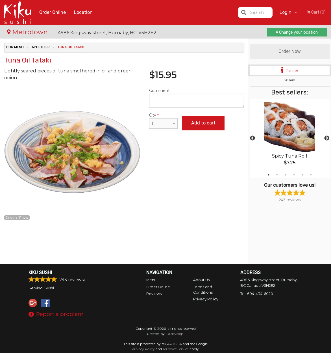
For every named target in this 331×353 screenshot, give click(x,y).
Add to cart (203, 123)
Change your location (297, 32)
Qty (163, 121)
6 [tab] (311, 175)
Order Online (52, 12)
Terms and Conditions (203, 289)
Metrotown (28, 32)
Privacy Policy (205, 299)
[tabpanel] (289, 138)
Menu (151, 280)
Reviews (154, 294)
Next (327, 138)
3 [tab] (285, 175)
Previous (252, 138)
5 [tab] (302, 175)
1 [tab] (268, 175)
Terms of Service (176, 349)
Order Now (289, 51)
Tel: (256, 294)
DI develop (174, 334)
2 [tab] (277, 175)
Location (83, 12)
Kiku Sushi (40, 272)
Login (285, 12)
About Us (201, 280)
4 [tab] (294, 175)
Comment (196, 98)
